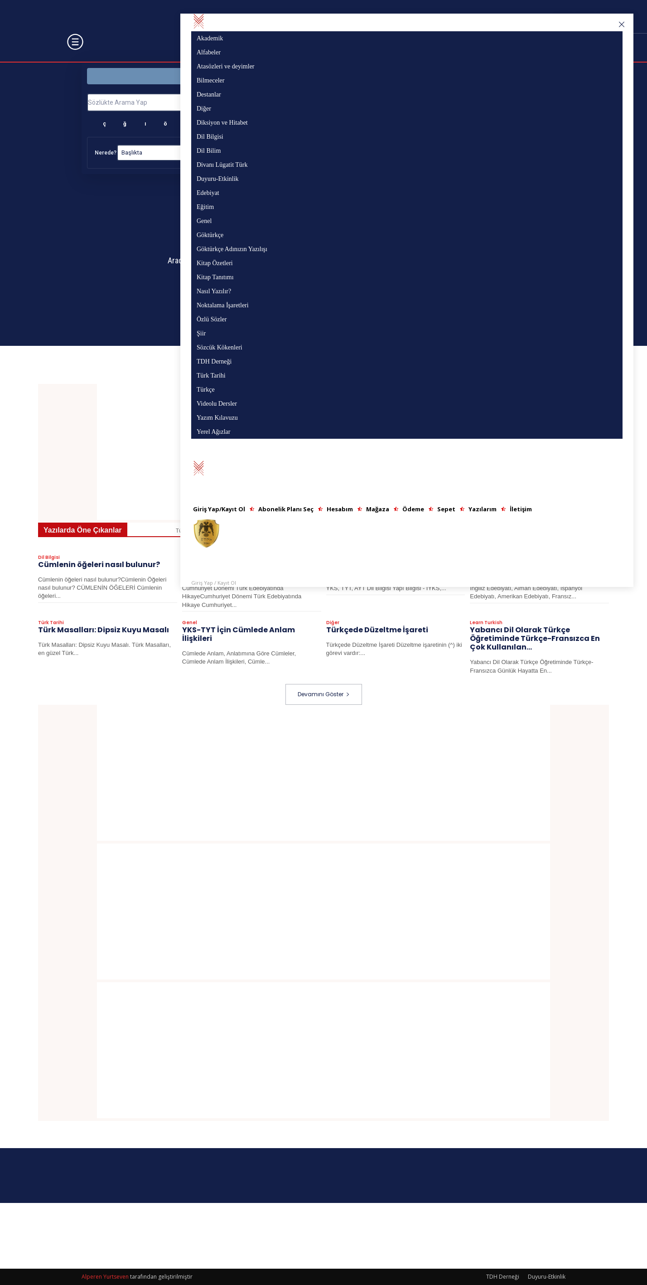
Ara (533, 101)
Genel (189, 623)
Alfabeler (262, 531)
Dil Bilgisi (49, 558)
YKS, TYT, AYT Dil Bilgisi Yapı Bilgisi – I (395, 569)
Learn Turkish (486, 623)
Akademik (221, 531)
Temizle (535, 153)
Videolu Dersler (344, 558)
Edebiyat (192, 558)
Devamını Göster (324, 694)
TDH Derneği (502, 1276)
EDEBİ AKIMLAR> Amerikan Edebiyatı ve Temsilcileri (539, 569)
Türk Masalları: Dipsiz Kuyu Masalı (103, 630)
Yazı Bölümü (442, 76)
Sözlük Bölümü (205, 76)
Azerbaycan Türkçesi (400, 531)
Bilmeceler (461, 531)
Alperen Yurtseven (105, 1276)
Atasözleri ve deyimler (323, 531)
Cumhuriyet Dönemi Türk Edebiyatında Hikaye (230, 569)
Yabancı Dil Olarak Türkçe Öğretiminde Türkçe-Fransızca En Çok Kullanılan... (535, 639)
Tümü (184, 531)
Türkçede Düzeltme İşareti (377, 630)
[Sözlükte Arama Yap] (296, 102)
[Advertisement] (323, 452)
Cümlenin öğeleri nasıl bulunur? (99, 565)
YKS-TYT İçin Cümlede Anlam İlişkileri (238, 634)
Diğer (540, 531)
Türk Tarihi (51, 623)
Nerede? (105, 153)
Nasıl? (314, 153)
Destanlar (504, 531)
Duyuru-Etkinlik (546, 1276)
